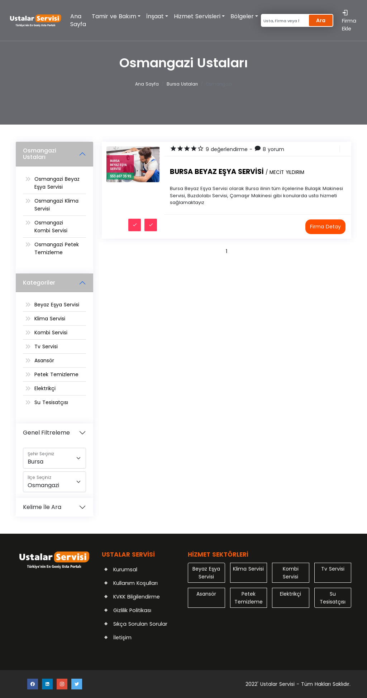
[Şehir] (54, 458)
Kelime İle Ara (42, 507)
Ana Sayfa (78, 20)
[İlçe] (54, 481)
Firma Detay (325, 226)
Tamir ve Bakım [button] (114, 16)
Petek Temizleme (56, 374)
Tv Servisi (46, 346)
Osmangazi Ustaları (39, 153)
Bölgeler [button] (242, 16)
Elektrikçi (45, 388)
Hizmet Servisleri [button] (197, 16)
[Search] (284, 20)
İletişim (122, 637)
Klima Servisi (49, 318)
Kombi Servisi (50, 332)
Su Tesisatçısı (51, 402)
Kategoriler (39, 282)
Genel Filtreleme (46, 432)
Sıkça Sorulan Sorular (140, 623)
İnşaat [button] (155, 16)
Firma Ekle (349, 20)
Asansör (44, 360)
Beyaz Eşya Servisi (56, 304)
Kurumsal (125, 569)
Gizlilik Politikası (132, 610)
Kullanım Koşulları (135, 583)
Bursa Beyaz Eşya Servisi (237, 171)
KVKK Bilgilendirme (136, 596)
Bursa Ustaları (182, 84)
